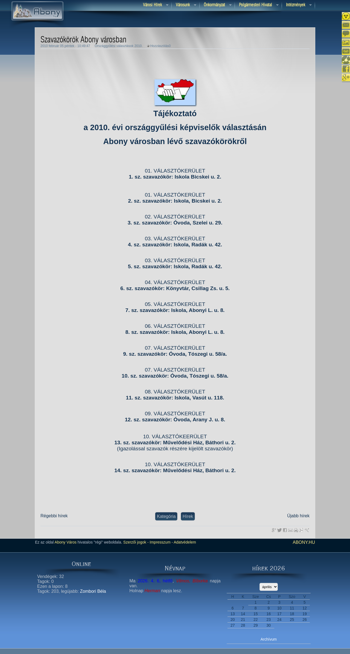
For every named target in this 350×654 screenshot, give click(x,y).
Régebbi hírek (54, 515)
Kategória (166, 516)
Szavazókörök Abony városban (83, 40)
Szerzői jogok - (136, 542)
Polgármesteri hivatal (257, 5)
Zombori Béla (93, 591)
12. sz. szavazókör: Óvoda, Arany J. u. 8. (175, 419)
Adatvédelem (184, 542)
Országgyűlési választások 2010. (118, 46)
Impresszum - (160, 542)
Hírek (188, 516)
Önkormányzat (216, 5)
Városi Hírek (153, 5)
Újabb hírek (298, 515)
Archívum (269, 639)
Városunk (184, 5)
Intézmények (297, 5)
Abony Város (66, 542)
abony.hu (304, 542)
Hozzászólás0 (160, 46)
